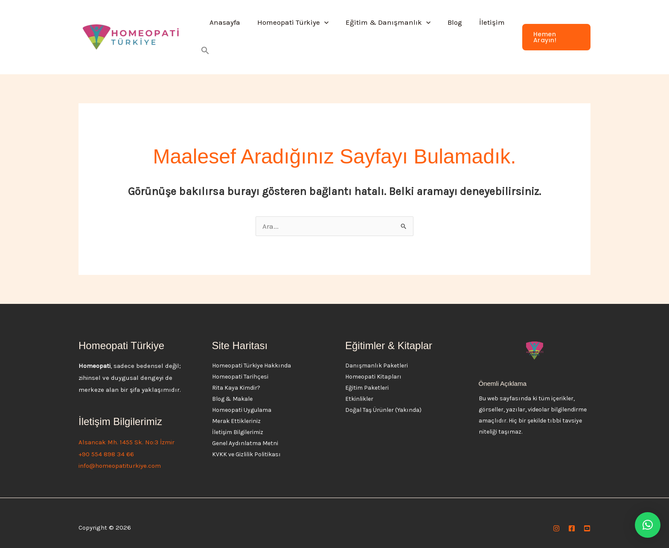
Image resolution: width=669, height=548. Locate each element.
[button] (323, 32)
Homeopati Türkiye (291, 32)
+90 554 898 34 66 (106, 444)
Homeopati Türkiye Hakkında (251, 355)
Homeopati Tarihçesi (240, 366)
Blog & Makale (232, 389)
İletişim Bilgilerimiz (237, 422)
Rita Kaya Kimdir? (236, 378)
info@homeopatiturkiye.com (120, 456)
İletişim (483, 32)
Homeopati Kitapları (373, 366)
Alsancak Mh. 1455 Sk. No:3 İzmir (127, 432)
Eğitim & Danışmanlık (384, 32)
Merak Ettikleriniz (236, 411)
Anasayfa (226, 32)
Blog (449, 32)
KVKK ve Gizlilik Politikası (246, 444)
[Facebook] (571, 518)
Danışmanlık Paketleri (376, 355)
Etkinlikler (359, 389)
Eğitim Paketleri (367, 378)
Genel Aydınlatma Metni (245, 433)
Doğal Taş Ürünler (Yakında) (383, 400)
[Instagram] (556, 518)
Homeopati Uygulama (241, 400)
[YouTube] (587, 518)
